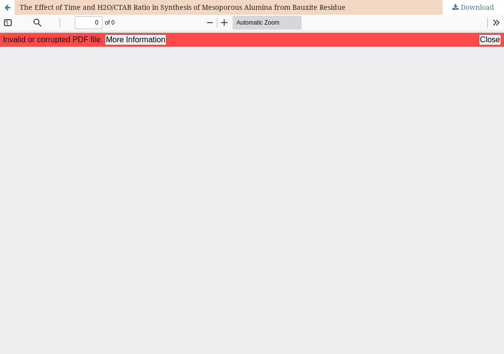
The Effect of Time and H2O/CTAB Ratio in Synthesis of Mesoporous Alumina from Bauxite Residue (183, 7)
